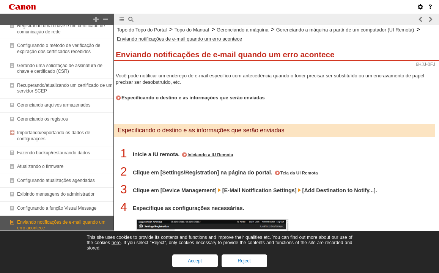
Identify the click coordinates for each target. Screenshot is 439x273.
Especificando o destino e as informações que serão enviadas (193, 97)
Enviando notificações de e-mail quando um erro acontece (179, 39)
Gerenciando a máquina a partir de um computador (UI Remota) (345, 30)
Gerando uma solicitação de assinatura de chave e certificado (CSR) (59, 68)
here (116, 242)
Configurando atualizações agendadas (56, 180)
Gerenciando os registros (42, 119)
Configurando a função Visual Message (56, 208)
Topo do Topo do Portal (142, 30)
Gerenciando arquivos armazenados (53, 105)
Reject (244, 261)
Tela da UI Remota (299, 173)
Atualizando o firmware (40, 166)
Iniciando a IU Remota (210, 154)
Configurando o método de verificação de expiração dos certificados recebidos (58, 48)
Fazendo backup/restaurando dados (53, 152)
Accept (195, 261)
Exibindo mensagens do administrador (55, 194)
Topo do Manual (192, 30)
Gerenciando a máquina (243, 30)
